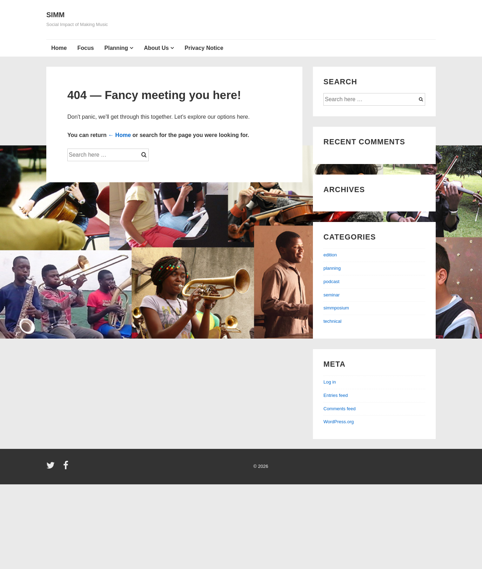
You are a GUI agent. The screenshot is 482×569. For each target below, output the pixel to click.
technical (332, 321)
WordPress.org (338, 421)
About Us (156, 48)
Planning (116, 48)
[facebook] (66, 467)
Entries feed (335, 395)
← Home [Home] (119, 135)
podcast (331, 281)
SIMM (55, 15)
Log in (329, 382)
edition (330, 254)
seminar (331, 294)
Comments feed (339, 408)
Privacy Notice (204, 48)
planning (332, 268)
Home (59, 48)
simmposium (336, 307)
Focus (85, 48)
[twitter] (52, 467)
